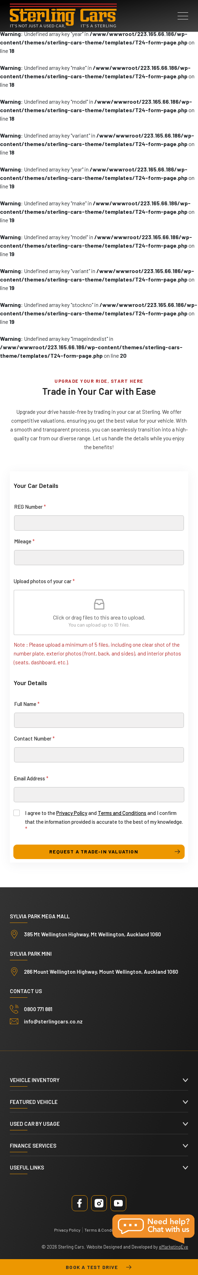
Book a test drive (99, 1267)
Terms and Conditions (122, 813)
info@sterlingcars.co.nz (53, 1021)
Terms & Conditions (103, 1229)
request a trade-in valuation (93, 851)
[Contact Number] (99, 754)
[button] (183, 16)
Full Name (27, 704)
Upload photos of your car (44, 581)
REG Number (30, 506)
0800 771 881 (38, 1009)
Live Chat (154, 1229)
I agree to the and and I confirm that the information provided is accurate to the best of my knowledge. (104, 821)
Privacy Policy (71, 813)
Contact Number (34, 738)
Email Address (31, 778)
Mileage (24, 541)
